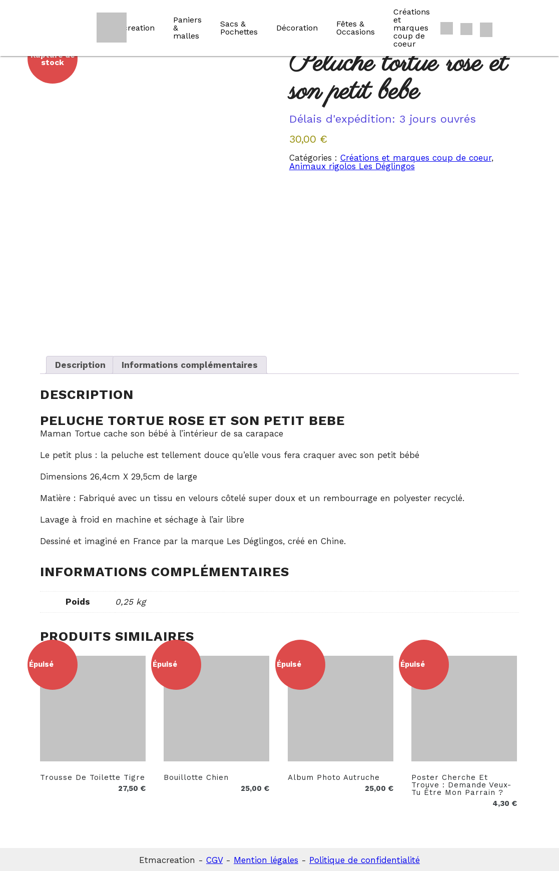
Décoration (297, 28)
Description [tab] (80, 363)
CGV (214, 858)
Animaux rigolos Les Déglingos (352, 166)
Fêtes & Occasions (355, 28)
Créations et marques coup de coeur (411, 28)
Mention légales (266, 858)
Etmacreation (129, 28)
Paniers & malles (187, 28)
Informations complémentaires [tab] (190, 363)
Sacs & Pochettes (239, 28)
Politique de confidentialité (364, 858)
